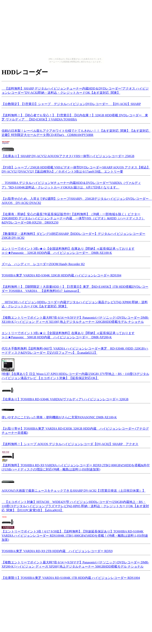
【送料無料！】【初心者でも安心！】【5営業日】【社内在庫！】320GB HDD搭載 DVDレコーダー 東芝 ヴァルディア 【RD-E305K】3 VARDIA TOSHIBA (75, 116)
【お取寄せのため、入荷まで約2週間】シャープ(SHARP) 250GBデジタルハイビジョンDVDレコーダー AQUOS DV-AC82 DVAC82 (77, 200)
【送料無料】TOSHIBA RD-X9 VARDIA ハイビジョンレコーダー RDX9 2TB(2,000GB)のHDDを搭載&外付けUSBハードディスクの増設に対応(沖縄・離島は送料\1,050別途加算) (76, 465)
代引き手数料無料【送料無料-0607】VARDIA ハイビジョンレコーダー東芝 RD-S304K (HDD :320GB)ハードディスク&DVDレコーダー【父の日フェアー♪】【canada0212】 (75, 350)
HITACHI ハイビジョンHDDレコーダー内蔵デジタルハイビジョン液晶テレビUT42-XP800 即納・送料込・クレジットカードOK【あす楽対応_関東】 (75, 303)
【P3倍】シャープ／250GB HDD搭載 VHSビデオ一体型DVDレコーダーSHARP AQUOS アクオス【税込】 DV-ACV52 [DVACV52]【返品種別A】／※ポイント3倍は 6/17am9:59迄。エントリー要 (76, 168)
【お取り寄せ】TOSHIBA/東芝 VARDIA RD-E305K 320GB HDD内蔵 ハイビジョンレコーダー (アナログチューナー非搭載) (75, 430)
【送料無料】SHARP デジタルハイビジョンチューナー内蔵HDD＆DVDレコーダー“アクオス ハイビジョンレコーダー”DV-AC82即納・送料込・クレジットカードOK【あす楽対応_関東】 (75, 90)
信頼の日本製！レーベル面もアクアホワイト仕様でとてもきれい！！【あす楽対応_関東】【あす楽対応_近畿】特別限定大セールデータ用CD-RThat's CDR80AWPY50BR (76, 132)
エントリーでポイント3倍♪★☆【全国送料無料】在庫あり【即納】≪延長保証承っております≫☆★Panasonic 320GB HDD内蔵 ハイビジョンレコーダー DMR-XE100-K (68, 250)
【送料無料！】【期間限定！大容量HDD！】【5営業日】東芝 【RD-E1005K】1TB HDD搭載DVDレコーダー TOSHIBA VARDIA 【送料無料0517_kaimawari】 (75, 288)
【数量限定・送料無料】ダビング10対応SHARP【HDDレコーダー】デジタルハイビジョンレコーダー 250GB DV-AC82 (73, 235)
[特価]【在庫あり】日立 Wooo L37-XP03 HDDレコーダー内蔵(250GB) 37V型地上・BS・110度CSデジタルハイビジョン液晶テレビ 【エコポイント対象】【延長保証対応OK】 (75, 374)
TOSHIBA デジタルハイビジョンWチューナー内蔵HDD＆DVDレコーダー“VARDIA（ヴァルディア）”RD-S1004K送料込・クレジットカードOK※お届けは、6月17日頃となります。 (71, 184)
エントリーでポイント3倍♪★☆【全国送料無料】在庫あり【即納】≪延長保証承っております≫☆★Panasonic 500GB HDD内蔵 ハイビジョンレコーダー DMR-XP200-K (68, 334)
